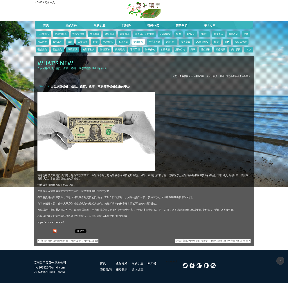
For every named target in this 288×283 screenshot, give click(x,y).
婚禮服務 (105, 49)
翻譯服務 (42, 49)
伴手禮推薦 (154, 41)
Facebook (171, 261)
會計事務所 (89, 49)
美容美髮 (185, 41)
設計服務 (235, 49)
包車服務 (108, 41)
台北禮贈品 (43, 34)
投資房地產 (241, 41)
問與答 (126, 25)
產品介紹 (71, 25)
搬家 (192, 49)
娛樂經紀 (120, 49)
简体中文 (50, 2)
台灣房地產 (61, 34)
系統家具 (109, 34)
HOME (38, 2)
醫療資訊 (220, 49)
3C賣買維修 (202, 41)
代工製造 (42, 41)
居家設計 (233, 34)
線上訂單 (210, 25)
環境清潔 (72, 49)
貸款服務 (205, 49)
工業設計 (82, 41)
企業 (95, 41)
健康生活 (218, 34)
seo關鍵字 (165, 34)
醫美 (216, 41)
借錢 (63, 175)
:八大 (248, 49)
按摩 (178, 34)
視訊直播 (123, 41)
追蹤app (190, 34)
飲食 (246, 34)
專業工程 (135, 49)
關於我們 (181, 25)
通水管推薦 (78, 34)
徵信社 (204, 34)
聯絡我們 (153, 25)
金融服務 (138, 41)
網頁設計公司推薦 (144, 34)
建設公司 (170, 41)
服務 (226, 41)
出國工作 (57, 41)
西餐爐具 (124, 34)
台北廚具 (94, 34)
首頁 (46, 25)
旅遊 (70, 41)
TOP (280, 261)
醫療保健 (150, 49)
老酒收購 (165, 49)
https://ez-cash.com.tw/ (50, 222)
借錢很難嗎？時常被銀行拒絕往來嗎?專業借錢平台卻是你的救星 (213, 240)
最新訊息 (99, 25)
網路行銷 (180, 49)
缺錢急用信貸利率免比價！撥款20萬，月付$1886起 (67, 240)
